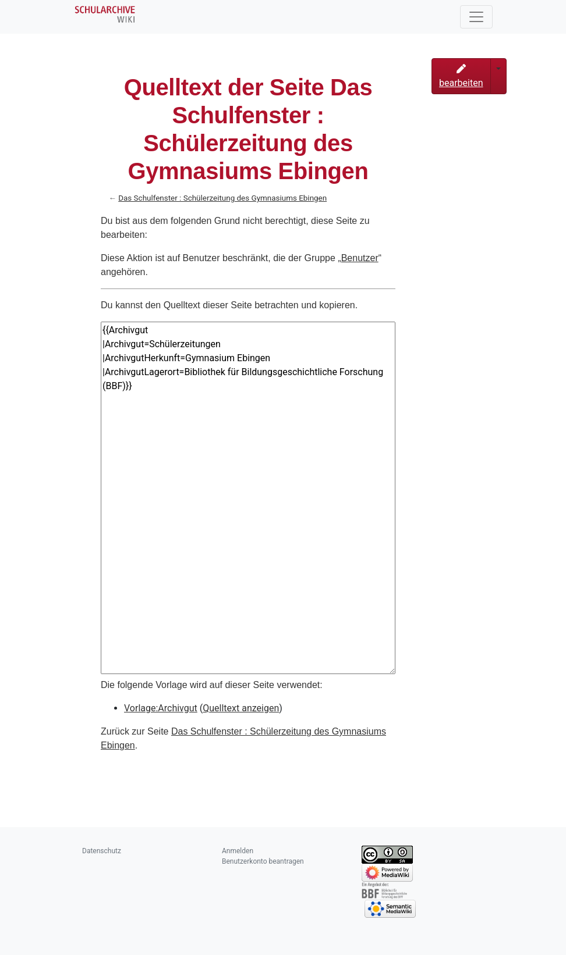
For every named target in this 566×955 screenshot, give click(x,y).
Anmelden (237, 851)
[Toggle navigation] (476, 16)
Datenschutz (101, 851)
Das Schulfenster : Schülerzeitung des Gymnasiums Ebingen (222, 198)
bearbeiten (461, 76)
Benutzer (359, 258)
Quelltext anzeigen (241, 708)
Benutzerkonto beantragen (263, 861)
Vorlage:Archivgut (160, 708)
